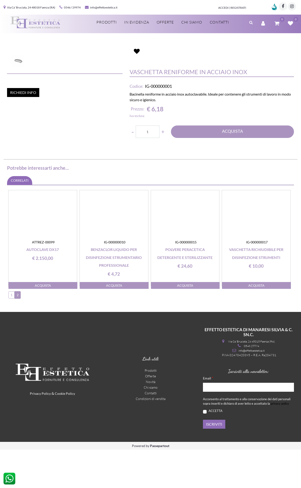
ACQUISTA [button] (232, 162)
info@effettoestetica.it (103, 7)
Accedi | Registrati (232, 7)
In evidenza (136, 22)
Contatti (219, 22)
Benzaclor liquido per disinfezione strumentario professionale (114, 295)
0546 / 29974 (72, 7)
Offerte (165, 22)
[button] (251, 22)
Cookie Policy (65, 432)
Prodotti (106, 22)
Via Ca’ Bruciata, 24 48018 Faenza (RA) (31, 7)
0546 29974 (251, 384)
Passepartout (159, 484)
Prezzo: (137, 140)
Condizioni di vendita (151, 437)
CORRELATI (19, 219)
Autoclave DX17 (42, 287)
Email (208, 416)
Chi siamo (191, 22)
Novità (150, 420)
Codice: (136, 118)
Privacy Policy (40, 432)
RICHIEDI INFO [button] (23, 181)
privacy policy (280, 442)
